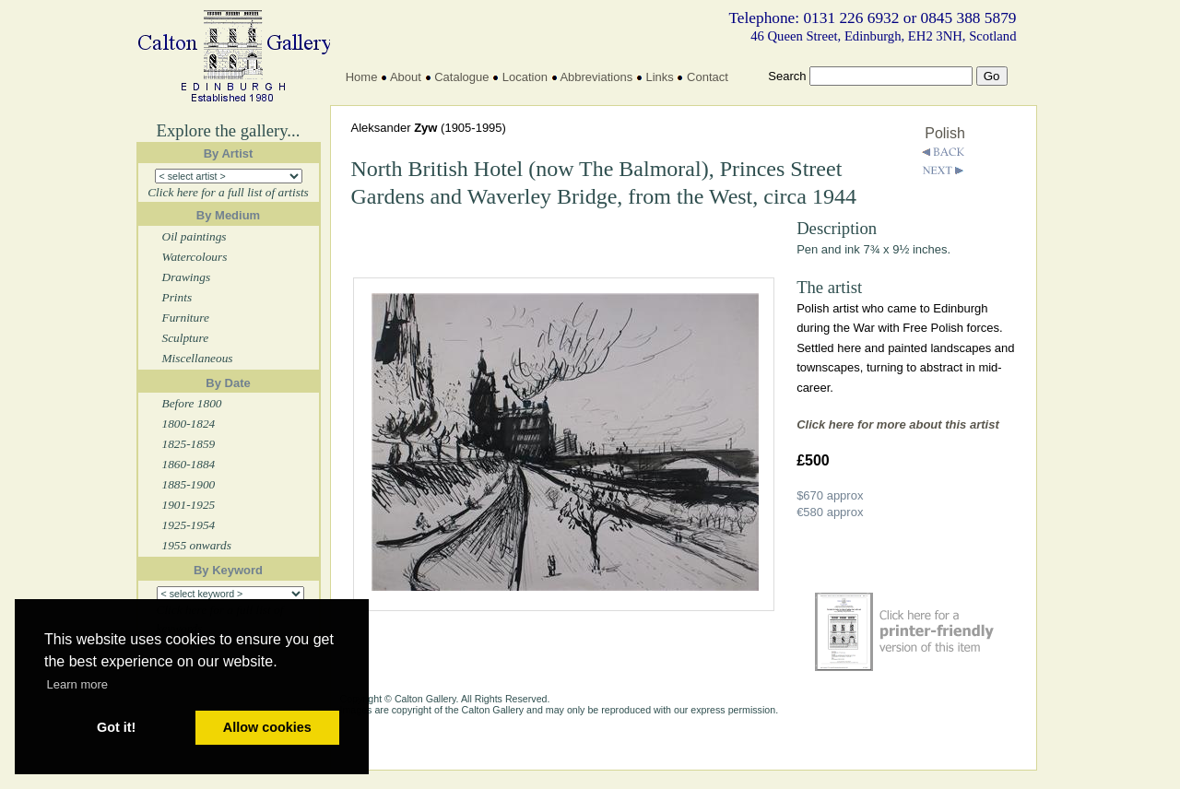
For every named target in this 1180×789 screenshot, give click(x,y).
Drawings (186, 277)
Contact (707, 77)
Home (362, 77)
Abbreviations (596, 77)
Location (525, 77)
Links (659, 77)
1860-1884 (189, 464)
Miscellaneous (197, 358)
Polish (945, 133)
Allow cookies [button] (267, 727)
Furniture (185, 317)
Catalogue (461, 77)
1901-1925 (189, 505)
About (405, 77)
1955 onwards (196, 545)
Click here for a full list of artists (228, 192)
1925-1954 (189, 525)
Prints (177, 297)
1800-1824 (189, 423)
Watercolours (195, 257)
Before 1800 (192, 403)
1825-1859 (189, 444)
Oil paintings (194, 236)
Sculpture (185, 338)
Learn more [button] (77, 684)
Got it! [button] (116, 727)
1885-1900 (189, 484)
